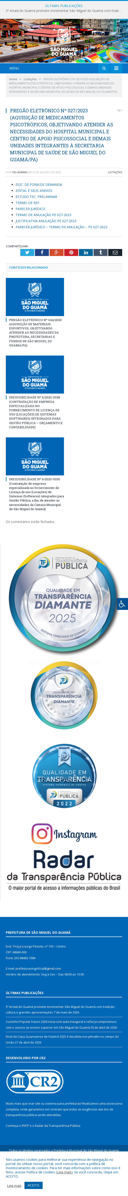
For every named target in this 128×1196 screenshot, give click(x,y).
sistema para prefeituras (63, 1131)
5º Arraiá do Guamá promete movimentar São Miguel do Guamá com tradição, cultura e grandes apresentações (65, 11)
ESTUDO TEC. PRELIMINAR (36, 224)
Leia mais (64, 1172)
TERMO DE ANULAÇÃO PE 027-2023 (43, 242)
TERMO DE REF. (28, 230)
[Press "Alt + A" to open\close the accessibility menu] (122, 604)
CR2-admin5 (19, 199)
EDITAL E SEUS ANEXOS (34, 218)
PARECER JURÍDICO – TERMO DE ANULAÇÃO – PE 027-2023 (61, 254)
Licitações (115, 199)
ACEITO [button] (33, 1185)
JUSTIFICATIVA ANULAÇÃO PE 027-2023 (46, 248)
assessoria (114, 1131)
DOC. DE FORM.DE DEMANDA (39, 212)
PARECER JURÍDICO (30, 236)
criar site (34, 1131)
